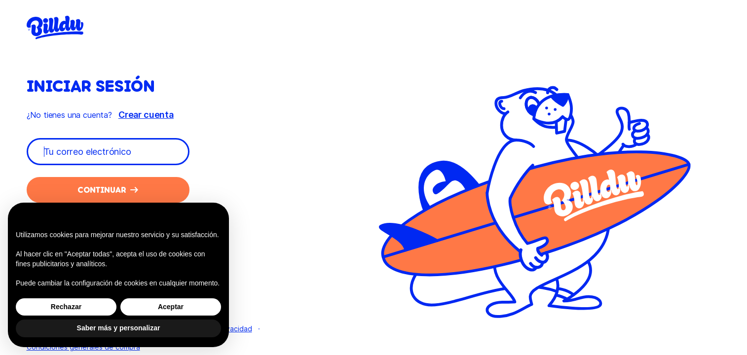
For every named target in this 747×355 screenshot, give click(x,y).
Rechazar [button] (66, 307)
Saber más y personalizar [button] (118, 328)
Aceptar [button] (171, 307)
